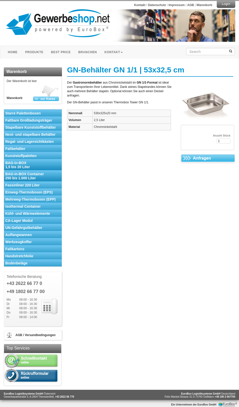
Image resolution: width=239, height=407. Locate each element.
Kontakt (139, 5)
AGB (190, 5)
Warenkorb (204, 5)
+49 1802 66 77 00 (26, 291)
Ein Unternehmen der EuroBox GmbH (193, 404)
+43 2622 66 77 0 (24, 283)
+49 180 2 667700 (225, 396)
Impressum (176, 5)
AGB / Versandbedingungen (35, 335)
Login (226, 4)
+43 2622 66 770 (64, 396)
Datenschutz (157, 5)
